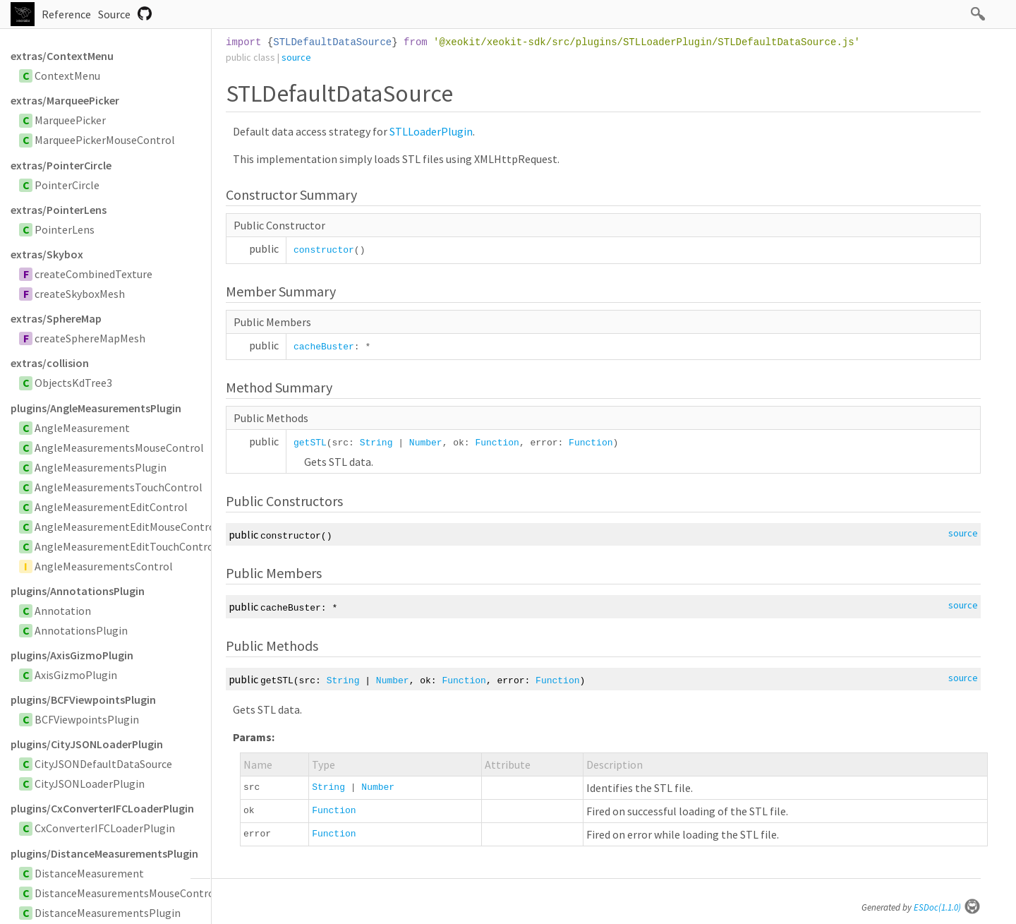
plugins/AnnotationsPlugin (78, 591)
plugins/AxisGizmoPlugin (72, 655)
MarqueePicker (70, 120)
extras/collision (50, 363)
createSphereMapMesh (90, 338)
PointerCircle (67, 185)
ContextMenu (67, 75)
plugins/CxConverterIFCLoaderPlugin (102, 808)
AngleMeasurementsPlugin (101, 467)
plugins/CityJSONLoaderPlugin (87, 744)
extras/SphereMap (56, 318)
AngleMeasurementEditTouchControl (126, 546)
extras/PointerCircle (61, 165)
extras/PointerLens (59, 210)
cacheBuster (324, 347)
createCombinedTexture (93, 274)
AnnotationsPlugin (81, 630)
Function (497, 443)
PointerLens (65, 229)
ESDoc (947, 907)
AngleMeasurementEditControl (111, 507)
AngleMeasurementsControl (104, 566)
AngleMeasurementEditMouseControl (127, 527)
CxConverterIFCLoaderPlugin (105, 828)
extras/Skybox (47, 254)
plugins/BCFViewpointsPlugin (83, 699)
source (296, 57)
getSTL (310, 443)
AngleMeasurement (82, 428)
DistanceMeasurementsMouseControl (126, 893)
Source (114, 14)
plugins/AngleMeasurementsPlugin (96, 408)
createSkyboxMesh (80, 294)
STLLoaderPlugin (431, 131)
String (376, 443)
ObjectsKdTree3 (73, 383)
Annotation (63, 611)
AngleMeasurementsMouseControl (119, 447)
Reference (66, 14)
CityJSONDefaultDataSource (103, 764)
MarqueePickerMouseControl (105, 140)
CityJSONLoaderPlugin (90, 783)
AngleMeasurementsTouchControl (118, 487)
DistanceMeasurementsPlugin (108, 913)
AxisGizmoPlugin (76, 675)
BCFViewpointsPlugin (87, 719)
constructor (324, 250)
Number (425, 443)
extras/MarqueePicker (65, 100)
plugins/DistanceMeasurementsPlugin (104, 853)
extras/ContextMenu (62, 56)
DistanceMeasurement (89, 873)
